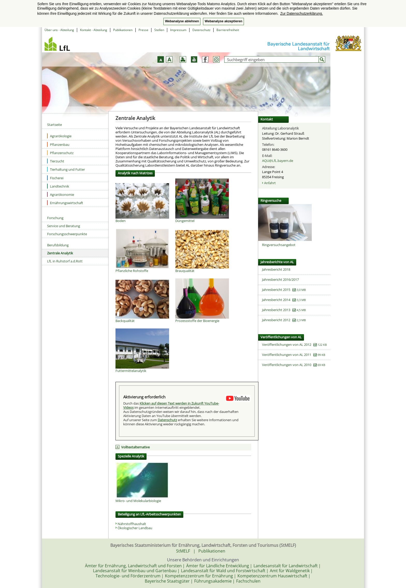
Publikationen (123, 30)
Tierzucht (55, 161)
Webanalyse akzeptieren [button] (223, 21)
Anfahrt (270, 183)
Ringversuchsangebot (278, 244)
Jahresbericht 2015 (276, 289)
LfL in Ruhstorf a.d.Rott (65, 261)
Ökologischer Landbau (135, 528)
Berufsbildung (58, 245)
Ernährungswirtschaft (65, 202)
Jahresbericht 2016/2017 (280, 279)
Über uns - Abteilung (59, 30)
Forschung (55, 218)
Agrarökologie (59, 135)
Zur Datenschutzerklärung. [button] (301, 13)
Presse (143, 30)
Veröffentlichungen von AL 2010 (286, 364)
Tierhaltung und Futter (66, 169)
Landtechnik (58, 186)
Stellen (159, 30)
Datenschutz (201, 30)
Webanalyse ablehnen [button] (182, 21)
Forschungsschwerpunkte (67, 234)
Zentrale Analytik (60, 253)
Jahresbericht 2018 (276, 269)
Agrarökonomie (60, 194)
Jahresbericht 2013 (276, 309)
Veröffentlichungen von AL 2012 (286, 344)
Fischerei (55, 177)
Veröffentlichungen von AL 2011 (286, 354)
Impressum (178, 30)
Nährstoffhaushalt (132, 523)
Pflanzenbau (58, 144)
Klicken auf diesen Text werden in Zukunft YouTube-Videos (171, 405)
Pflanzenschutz (60, 152)
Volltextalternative (135, 447)
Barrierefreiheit (227, 30)
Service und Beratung (63, 226)
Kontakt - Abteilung (93, 30)
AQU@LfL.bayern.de (277, 160)
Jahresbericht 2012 (276, 320)
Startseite (54, 124)
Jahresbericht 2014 (276, 299)
